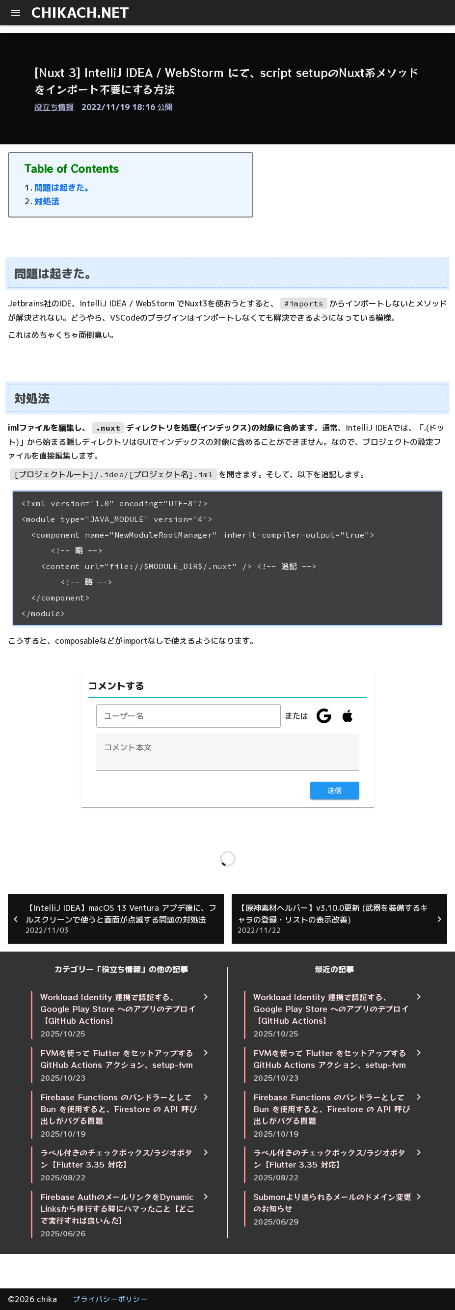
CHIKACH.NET (80, 12)
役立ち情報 (54, 107)
